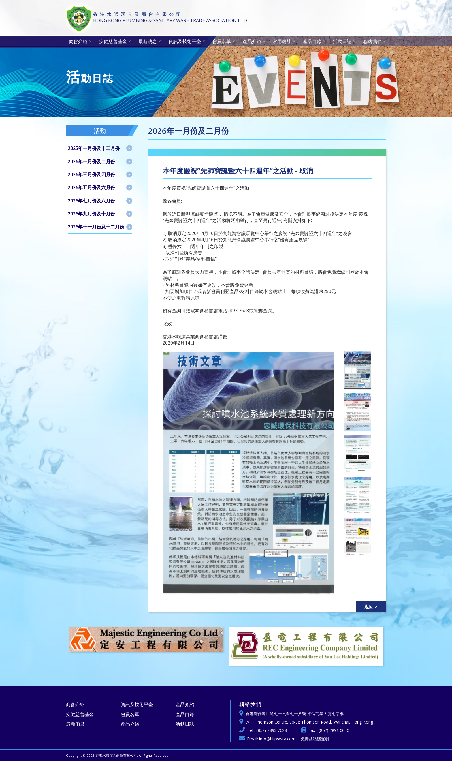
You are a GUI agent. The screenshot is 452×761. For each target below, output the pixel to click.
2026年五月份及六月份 (91, 187)
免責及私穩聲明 (315, 738)
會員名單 (221, 41)
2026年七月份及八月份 (91, 201)
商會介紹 (78, 41)
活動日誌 (342, 41)
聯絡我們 (372, 41)
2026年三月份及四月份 (91, 174)
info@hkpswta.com (277, 738)
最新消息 (147, 41)
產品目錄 (312, 41)
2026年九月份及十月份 (91, 214)
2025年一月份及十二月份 (94, 148)
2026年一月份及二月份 (91, 161)
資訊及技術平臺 (185, 41)
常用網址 (282, 41)
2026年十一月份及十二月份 (96, 226)
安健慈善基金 (113, 41)
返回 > (370, 607)
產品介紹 (252, 41)
